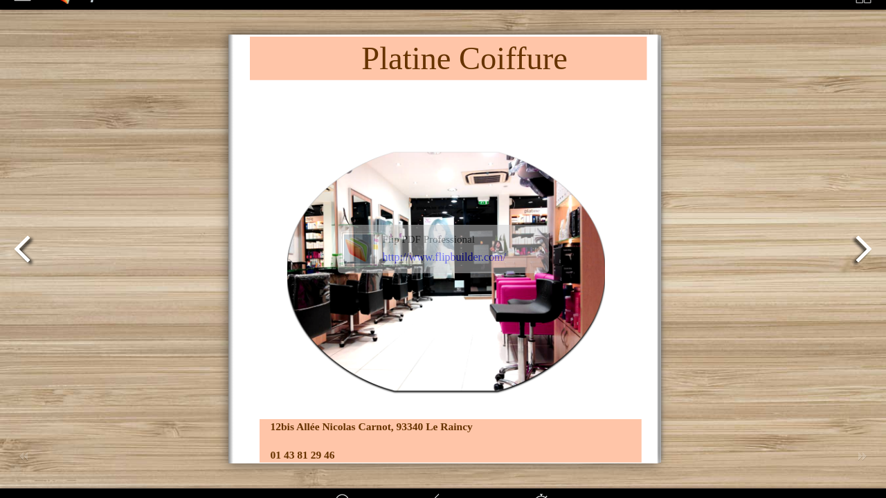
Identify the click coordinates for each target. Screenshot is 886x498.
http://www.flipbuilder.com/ (445, 257)
